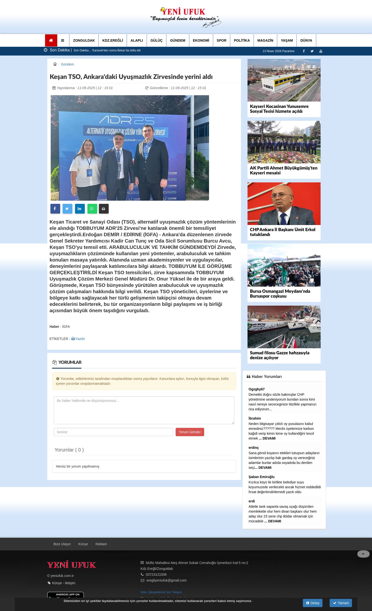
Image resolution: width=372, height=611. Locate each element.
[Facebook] (303, 51)
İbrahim (255, 418)
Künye (83, 544)
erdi (252, 501)
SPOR (222, 40)
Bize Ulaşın (62, 544)
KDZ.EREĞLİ (112, 40)
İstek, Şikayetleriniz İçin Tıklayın (161, 592)
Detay (312, 603)
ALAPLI (137, 40)
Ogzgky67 (257, 389)
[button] (63, 40)
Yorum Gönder (190, 432)
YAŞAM (287, 40)
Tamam (341, 603)
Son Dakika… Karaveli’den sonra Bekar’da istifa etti (107, 50)
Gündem (67, 64)
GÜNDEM (177, 40)
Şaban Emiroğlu (262, 477)
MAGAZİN (265, 40)
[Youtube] (320, 51)
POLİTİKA (242, 40)
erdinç (254, 447)
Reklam (101, 544)
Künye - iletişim (63, 583)
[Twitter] (312, 51)
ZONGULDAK (84, 40)
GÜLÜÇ (157, 40)
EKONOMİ (201, 40)
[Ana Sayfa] (51, 40)
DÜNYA (306, 40)
